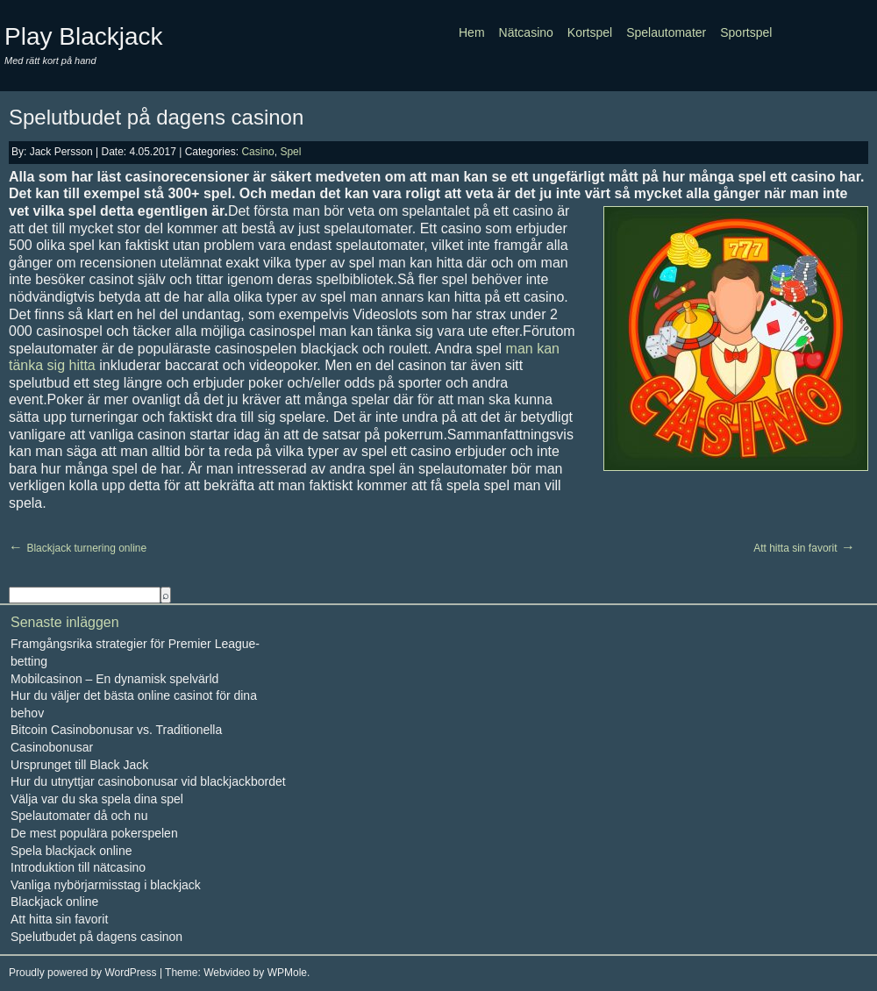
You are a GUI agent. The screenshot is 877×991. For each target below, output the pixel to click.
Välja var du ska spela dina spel (97, 799)
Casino (257, 152)
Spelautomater (666, 32)
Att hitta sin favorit (795, 548)
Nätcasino (526, 32)
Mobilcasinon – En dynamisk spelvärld (114, 679)
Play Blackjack (83, 36)
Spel (290, 152)
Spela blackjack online (71, 851)
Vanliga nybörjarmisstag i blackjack (106, 885)
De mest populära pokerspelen (94, 833)
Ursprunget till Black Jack (79, 765)
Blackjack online (54, 902)
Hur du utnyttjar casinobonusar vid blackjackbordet (148, 781)
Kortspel (589, 32)
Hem (472, 32)
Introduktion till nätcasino (78, 867)
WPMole (287, 972)
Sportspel (746, 32)
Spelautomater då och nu (79, 816)
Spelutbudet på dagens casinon (156, 117)
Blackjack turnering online (86, 548)
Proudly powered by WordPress (83, 972)
